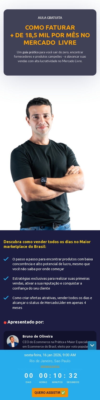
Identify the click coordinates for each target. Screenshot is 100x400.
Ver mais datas (50, 366)
